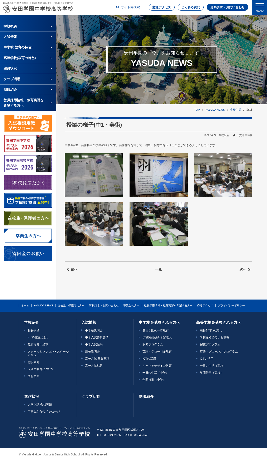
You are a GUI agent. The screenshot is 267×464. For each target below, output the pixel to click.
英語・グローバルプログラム (219, 351)
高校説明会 (92, 351)
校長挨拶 (33, 330)
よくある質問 (190, 7)
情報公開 (33, 376)
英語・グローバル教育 (157, 351)
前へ (74, 269)
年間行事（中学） (154, 379)
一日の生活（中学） (155, 372)
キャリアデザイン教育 (157, 365)
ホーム (25, 305)
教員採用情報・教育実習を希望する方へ (24, 102)
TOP (197, 109)
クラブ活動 (12, 79)
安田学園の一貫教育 (155, 330)
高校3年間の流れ (211, 330)
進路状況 (10, 68)
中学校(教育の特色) (18, 47)
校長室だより (40, 337)
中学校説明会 (94, 330)
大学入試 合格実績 (40, 404)
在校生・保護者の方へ (71, 305)
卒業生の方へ (131, 305)
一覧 (158, 269)
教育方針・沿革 (38, 344)
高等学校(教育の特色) (20, 58)
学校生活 (235, 109)
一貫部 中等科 (244, 135)
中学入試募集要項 (96, 337)
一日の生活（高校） (213, 365)
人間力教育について (41, 369)
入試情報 (10, 37)
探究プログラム (152, 344)
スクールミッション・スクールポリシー (48, 353)
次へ (242, 269)
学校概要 (10, 26)
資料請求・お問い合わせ (227, 7)
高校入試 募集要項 (97, 358)
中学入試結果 (94, 344)
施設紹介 (33, 362)
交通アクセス (161, 7)
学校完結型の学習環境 (157, 337)
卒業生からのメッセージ (44, 411)
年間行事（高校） (211, 372)
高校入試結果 (94, 365)
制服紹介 (10, 89)
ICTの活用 (149, 358)
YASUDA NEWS (215, 109)
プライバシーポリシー (231, 305)
